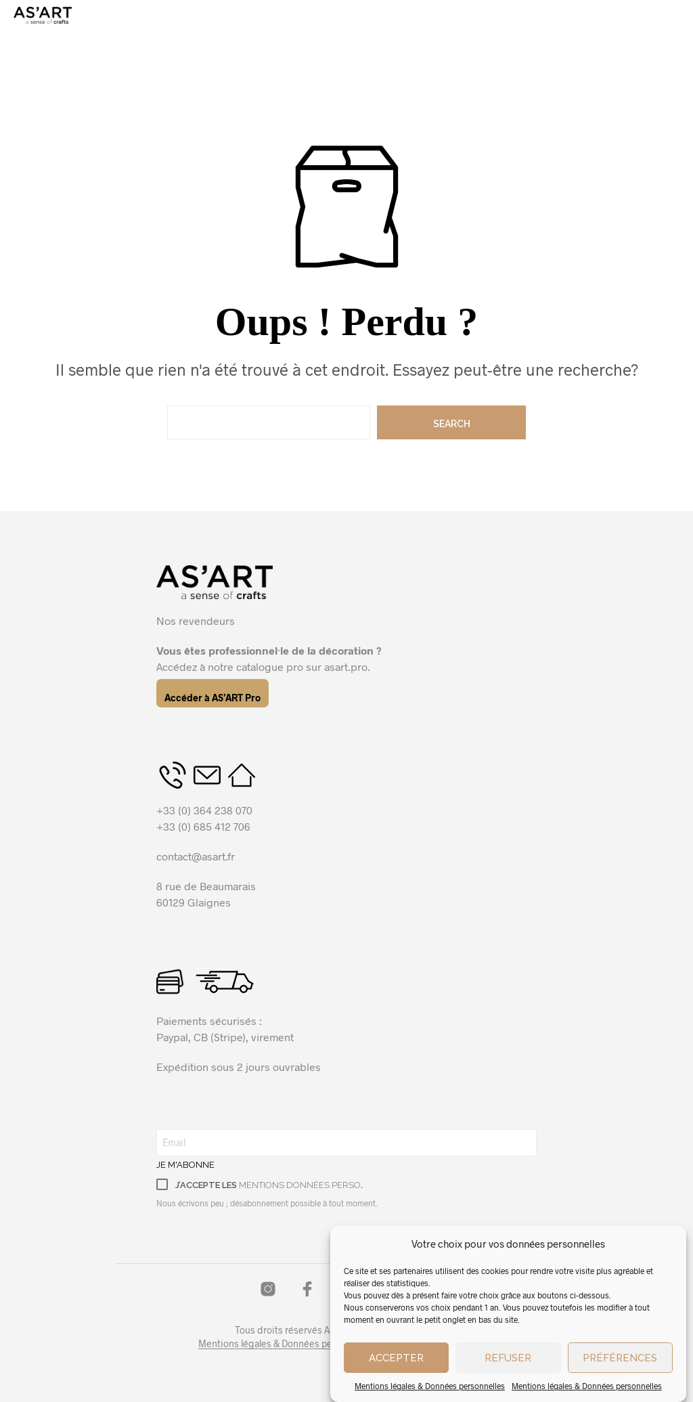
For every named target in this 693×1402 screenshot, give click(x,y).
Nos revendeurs (195, 620)
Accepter (396, 1382)
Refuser (508, 1382)
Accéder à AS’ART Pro (212, 697)
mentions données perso (300, 1185)
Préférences (620, 1382)
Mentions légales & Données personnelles (287, 1343)
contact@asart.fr (195, 856)
